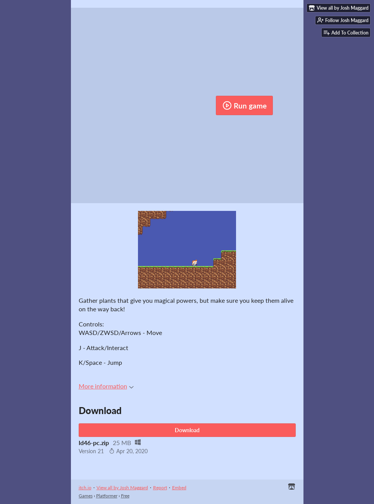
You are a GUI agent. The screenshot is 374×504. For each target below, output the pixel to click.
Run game (244, 105)
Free (125, 496)
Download (187, 430)
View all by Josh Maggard (122, 487)
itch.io (85, 487)
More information (106, 386)
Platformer (106, 496)
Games (86, 496)
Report (160, 487)
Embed (179, 487)
